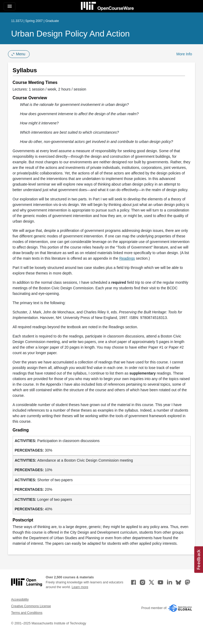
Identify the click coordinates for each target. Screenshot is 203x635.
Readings (127, 258)
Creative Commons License (31, 606)
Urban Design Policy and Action (70, 33)
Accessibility (20, 599)
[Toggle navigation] (9, 6)
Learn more (80, 587)
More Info (184, 54)
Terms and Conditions (26, 613)
